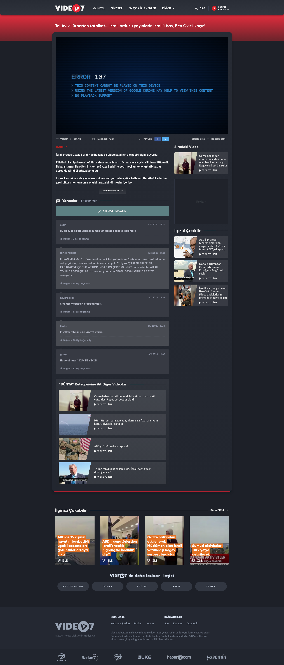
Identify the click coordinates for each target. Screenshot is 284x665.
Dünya (107, 586)
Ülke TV (144, 657)
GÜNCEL (99, 8)
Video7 (64, 139)
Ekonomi (178, 623)
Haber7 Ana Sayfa (220, 8)
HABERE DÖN (216, 139)
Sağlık (142, 586)
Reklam (137, 623)
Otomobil (192, 623)
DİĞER (168, 8)
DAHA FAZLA (219, 510)
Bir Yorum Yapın (112, 211)
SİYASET (116, 8)
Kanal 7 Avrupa (118, 657)
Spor (176, 586)
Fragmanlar (73, 586)
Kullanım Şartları (120, 623)
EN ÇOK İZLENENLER (142, 8)
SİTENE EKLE (196, 139)
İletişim (150, 623)
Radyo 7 (90, 657)
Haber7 (179, 657)
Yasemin (217, 657)
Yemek (211, 586)
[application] (142, 85)
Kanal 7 (61, 657)
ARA (200, 8)
